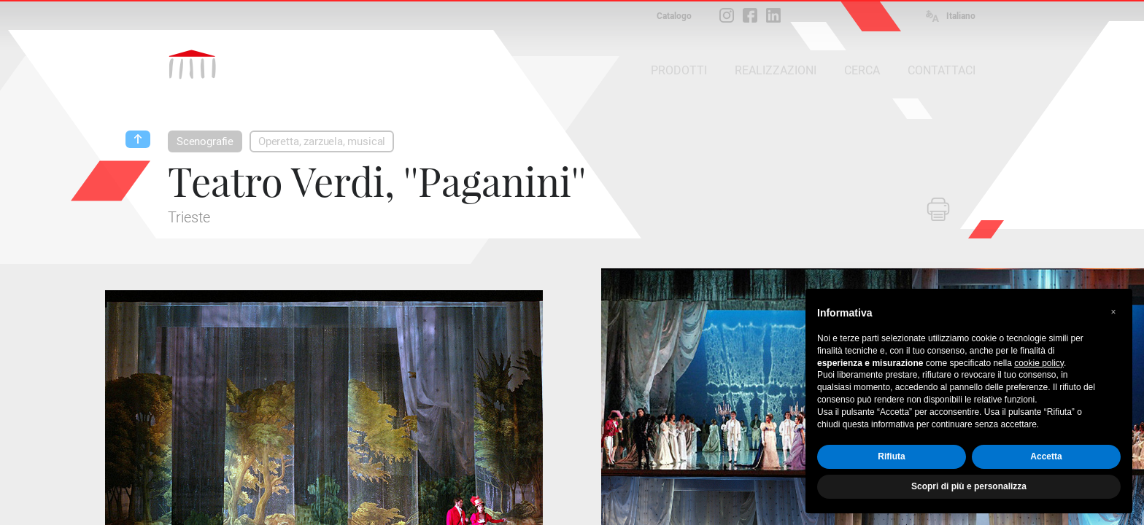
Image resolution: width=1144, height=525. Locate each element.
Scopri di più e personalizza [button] (969, 486)
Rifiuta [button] (891, 456)
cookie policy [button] (1039, 363)
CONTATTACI (941, 70)
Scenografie (205, 141)
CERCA (862, 70)
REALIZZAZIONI (775, 70)
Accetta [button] (1046, 456)
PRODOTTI (679, 70)
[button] (1113, 312)
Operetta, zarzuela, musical (321, 141)
